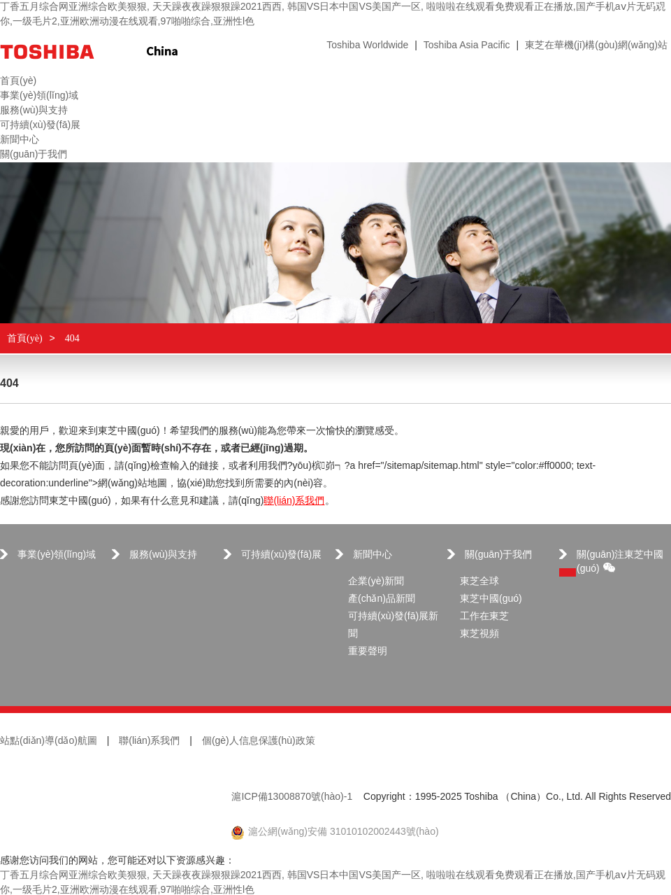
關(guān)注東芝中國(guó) (620, 562)
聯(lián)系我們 (294, 501)
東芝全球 (479, 582)
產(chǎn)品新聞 (381, 599)
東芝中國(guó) (491, 599)
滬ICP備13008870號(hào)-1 (291, 797)
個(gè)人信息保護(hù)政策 (258, 741)
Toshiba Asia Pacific (467, 46)
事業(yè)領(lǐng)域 (56, 555)
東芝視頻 (479, 634)
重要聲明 (367, 652)
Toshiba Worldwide (367, 46)
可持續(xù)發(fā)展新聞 (393, 626)
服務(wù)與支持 (163, 555)
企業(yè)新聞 (376, 582)
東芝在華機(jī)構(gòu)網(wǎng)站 (596, 46)
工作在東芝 (484, 617)
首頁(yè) (25, 338)
